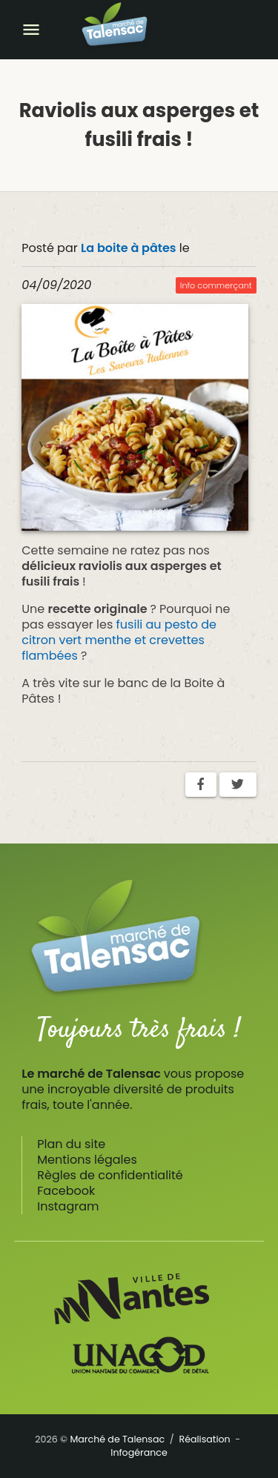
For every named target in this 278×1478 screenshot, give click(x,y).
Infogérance (138, 1452)
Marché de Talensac (117, 1439)
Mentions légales (87, 1159)
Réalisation (205, 1439)
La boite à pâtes (128, 247)
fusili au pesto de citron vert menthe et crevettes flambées (118, 640)
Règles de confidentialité (110, 1175)
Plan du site (71, 1144)
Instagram (68, 1206)
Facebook (66, 1190)
